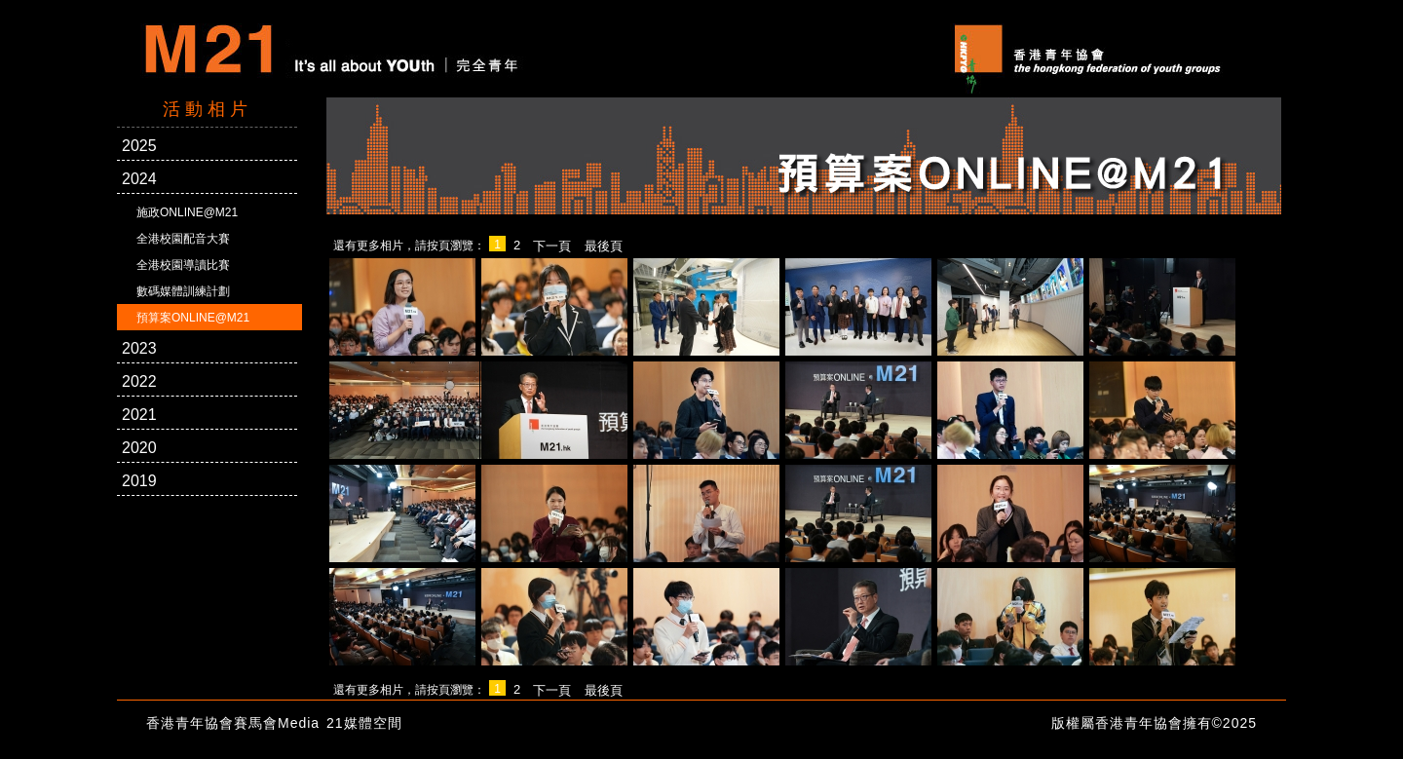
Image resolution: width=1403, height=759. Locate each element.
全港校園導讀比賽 (183, 265)
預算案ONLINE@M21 (192, 317)
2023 (139, 348)
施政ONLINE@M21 (187, 212)
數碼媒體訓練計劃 (183, 291)
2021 (139, 414)
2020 (139, 447)
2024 (139, 179)
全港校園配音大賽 (183, 239)
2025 (139, 145)
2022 (139, 381)
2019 (139, 481)
